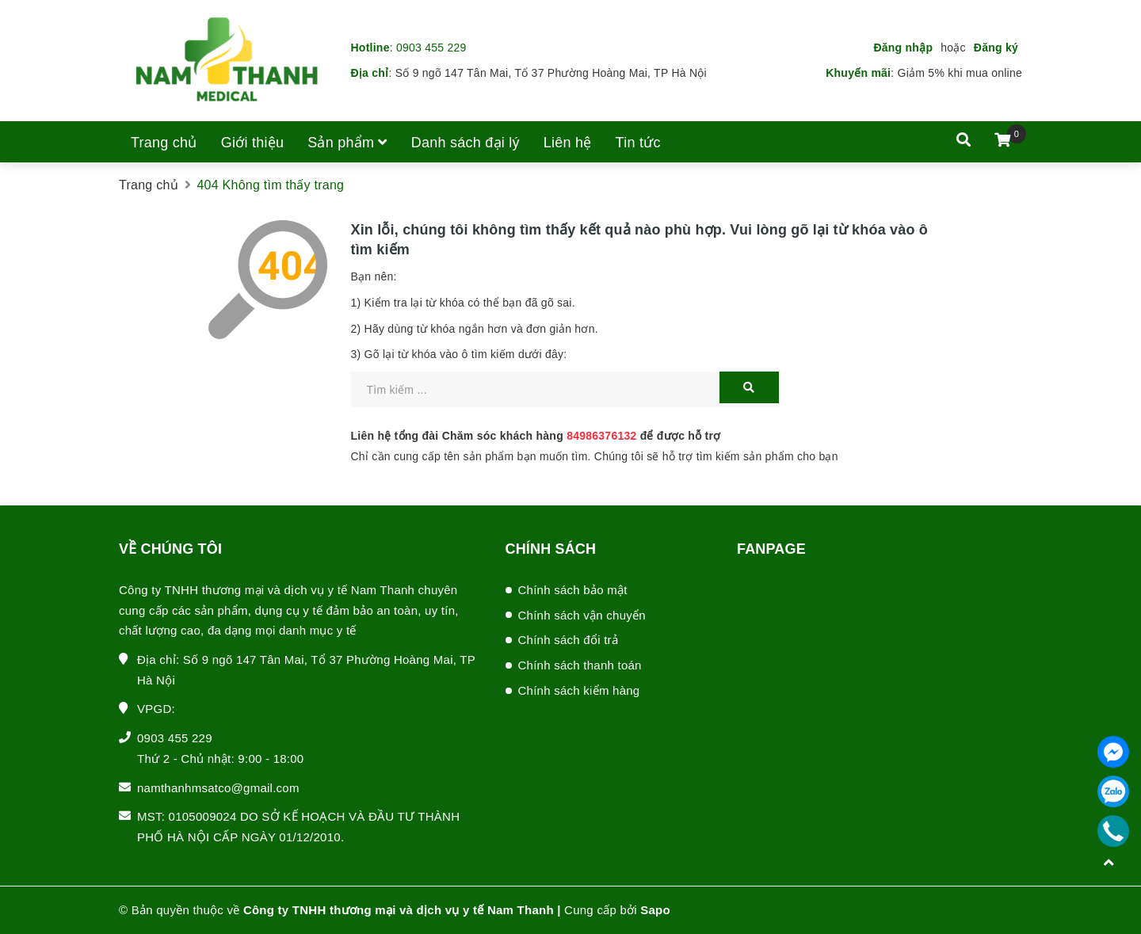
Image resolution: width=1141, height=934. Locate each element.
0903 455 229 (431, 47)
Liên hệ (568, 143)
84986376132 (601, 435)
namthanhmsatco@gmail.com (218, 788)
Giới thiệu (252, 143)
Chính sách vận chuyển (582, 615)
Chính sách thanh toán (580, 665)
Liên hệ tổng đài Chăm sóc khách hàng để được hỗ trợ (536, 435)
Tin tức (638, 143)
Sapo (655, 910)
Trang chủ (164, 143)
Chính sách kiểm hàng (579, 690)
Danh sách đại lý (465, 143)
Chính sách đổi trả (568, 639)
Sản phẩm (347, 143)
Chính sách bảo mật (573, 590)
